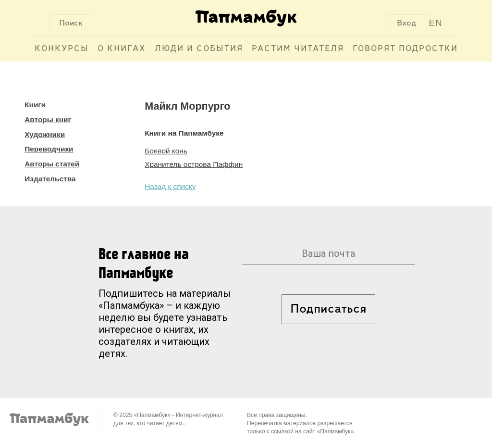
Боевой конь (166, 151)
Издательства (50, 179)
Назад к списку (170, 186)
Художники (45, 134)
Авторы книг (48, 119)
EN (436, 23)
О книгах (122, 48)
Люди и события (199, 48)
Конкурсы (62, 48)
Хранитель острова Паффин (194, 164)
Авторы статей (52, 164)
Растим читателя (298, 48)
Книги (35, 105)
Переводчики (49, 149)
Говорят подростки (405, 48)
